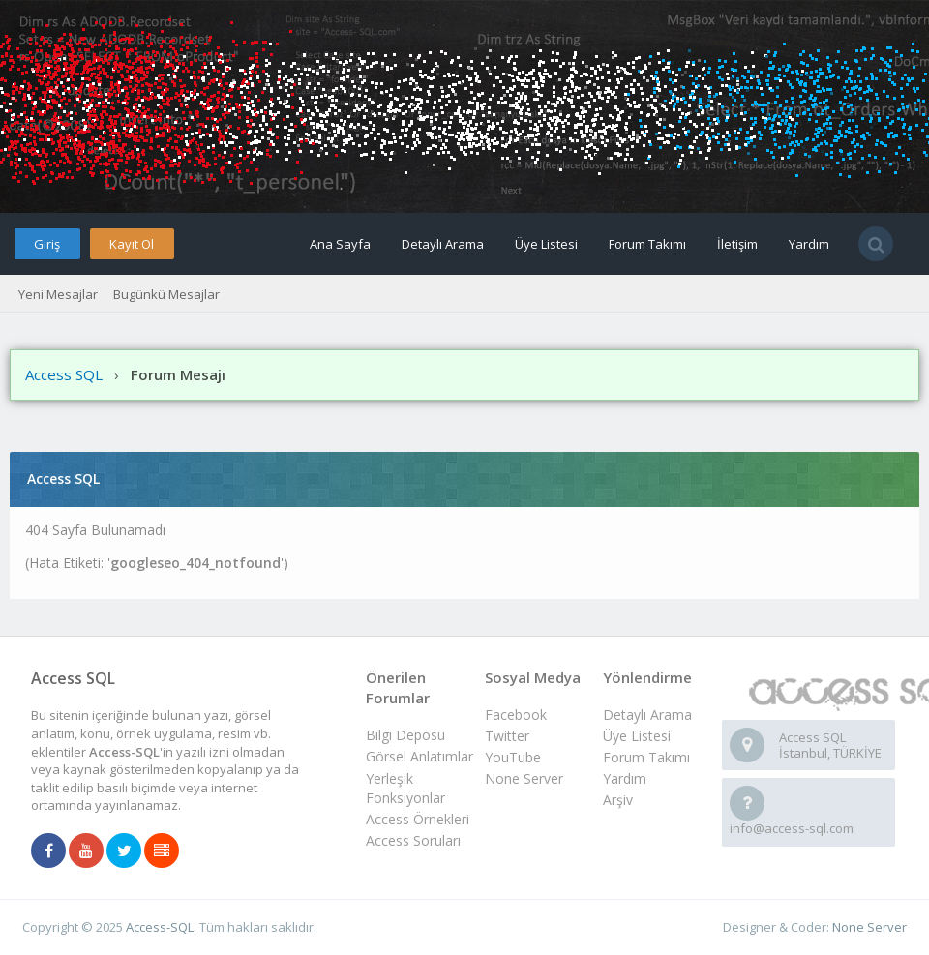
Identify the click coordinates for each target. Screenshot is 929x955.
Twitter (507, 736)
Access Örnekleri (417, 819)
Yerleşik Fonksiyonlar (405, 788)
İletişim (737, 244)
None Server (524, 778)
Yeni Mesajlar (58, 294)
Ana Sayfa (340, 244)
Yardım (809, 244)
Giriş (47, 244)
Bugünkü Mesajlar (166, 294)
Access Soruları (413, 840)
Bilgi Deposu (405, 735)
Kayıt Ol (131, 244)
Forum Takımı (647, 244)
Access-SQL (160, 927)
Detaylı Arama (443, 244)
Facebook (516, 714)
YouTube (513, 757)
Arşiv (618, 800)
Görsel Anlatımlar (419, 756)
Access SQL (64, 374)
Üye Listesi (546, 244)
